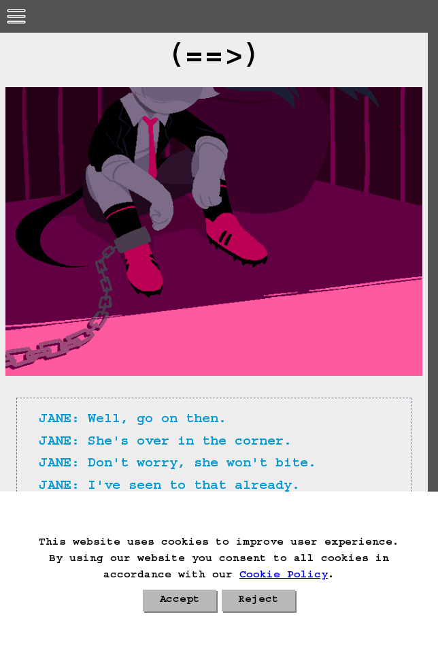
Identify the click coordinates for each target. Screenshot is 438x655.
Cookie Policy (283, 576)
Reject (258, 600)
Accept (179, 600)
